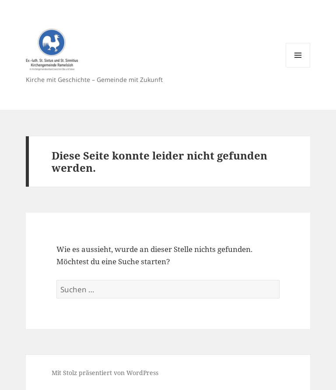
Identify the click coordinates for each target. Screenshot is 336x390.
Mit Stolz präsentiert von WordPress (105, 373)
